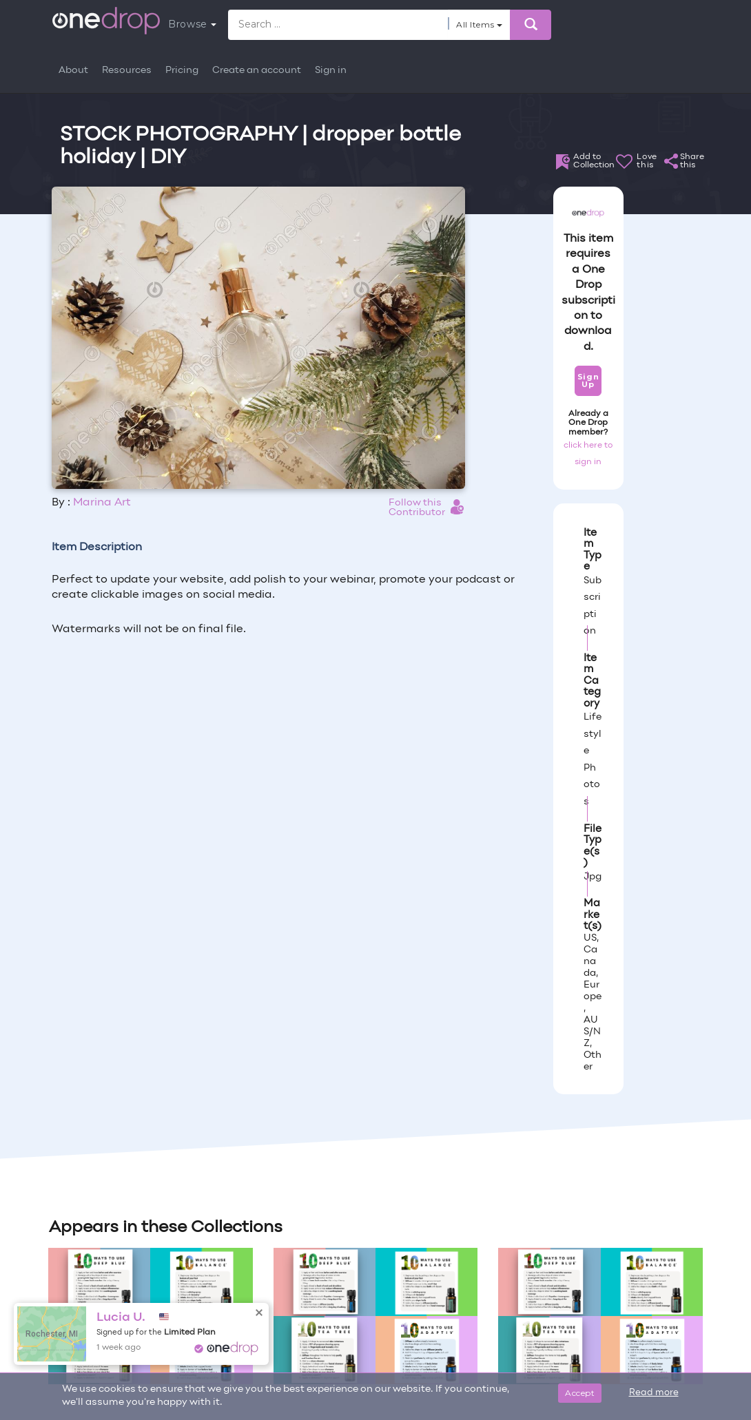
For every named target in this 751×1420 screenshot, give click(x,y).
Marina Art (102, 502)
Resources (127, 70)
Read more (654, 1393)
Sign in (331, 70)
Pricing (181, 70)
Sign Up (588, 380)
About (73, 70)
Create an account (256, 70)
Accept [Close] (580, 1393)
